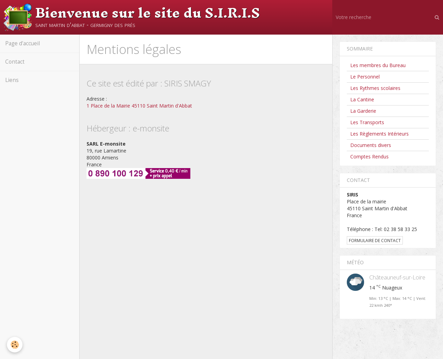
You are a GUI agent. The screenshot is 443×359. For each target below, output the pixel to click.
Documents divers (370, 145)
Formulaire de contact (375, 240)
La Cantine (362, 99)
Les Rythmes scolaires (375, 88)
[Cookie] (14, 344)
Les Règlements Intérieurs (379, 133)
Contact (15, 61)
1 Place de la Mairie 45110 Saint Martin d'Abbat (139, 105)
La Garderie (363, 111)
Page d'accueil (22, 43)
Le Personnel (365, 76)
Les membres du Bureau (378, 65)
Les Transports (367, 122)
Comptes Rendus (369, 156)
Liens (12, 80)
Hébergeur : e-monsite (128, 128)
